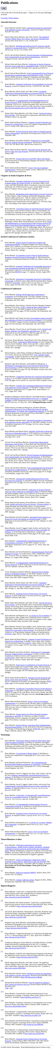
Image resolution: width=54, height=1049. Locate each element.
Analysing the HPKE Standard (28, 342)
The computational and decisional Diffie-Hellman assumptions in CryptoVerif (25, 763)
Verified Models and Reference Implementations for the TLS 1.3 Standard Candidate (28, 398)
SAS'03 (28, 643)
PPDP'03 (18, 272)
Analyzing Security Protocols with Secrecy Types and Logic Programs (28, 150)
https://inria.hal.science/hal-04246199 (17, 897)
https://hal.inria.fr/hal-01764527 (15, 937)
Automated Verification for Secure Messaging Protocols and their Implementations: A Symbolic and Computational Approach (26, 410)
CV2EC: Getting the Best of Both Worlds (33, 307)
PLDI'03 (8, 634)
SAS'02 (25, 669)
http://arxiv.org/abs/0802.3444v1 (15, 1006)
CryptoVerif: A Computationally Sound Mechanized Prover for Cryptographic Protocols (27, 796)
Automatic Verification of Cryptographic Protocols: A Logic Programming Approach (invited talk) (28, 267)
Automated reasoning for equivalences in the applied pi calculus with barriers (28, 29)
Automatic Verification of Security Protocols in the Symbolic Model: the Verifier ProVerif (27, 182)
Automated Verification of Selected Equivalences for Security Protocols (25, 92)
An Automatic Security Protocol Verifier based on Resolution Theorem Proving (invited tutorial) (27, 256)
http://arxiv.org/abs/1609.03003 (15, 968)
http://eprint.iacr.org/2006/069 (33, 1024)
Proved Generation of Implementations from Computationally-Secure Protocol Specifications (28, 456)
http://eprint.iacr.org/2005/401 (34, 1033)
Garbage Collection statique (25, 880)
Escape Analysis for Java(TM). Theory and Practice (33, 159)
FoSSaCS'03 (9, 658)
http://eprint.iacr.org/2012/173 (31, 997)
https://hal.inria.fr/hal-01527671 (27, 957)
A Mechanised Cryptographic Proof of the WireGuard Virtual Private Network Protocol (27, 365)
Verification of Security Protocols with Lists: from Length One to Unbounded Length (28, 65)
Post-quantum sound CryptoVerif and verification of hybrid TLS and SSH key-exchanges (28, 319)
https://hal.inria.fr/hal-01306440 (31, 977)
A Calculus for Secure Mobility (39, 615)
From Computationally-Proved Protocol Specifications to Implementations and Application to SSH (29, 74)
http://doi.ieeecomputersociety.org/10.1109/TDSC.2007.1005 (25, 108)
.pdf (11, 988)
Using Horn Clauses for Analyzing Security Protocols (33, 209)
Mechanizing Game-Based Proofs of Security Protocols (34, 194)
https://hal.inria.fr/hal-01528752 (15, 948)
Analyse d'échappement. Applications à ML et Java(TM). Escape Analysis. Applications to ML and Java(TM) (25, 861)
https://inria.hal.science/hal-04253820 (29, 906)
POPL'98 (36, 729)
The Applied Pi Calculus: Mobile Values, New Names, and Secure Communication (27, 38)
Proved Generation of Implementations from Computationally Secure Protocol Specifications (28, 56)
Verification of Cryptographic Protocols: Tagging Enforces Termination (27, 141)
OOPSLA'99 (44, 718)
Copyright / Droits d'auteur (9, 18)
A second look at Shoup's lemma (26, 753)
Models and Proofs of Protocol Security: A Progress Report (29, 504)
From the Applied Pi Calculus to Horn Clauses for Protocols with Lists (27, 983)
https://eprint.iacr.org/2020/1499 (15, 917)
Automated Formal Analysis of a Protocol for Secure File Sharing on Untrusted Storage (28, 518)
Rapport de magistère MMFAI (26, 872)
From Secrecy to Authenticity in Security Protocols (33, 665)
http (7, 988)
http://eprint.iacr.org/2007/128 (31, 1015)
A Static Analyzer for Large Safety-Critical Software (28, 629)
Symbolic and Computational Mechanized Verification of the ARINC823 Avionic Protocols (28, 386)
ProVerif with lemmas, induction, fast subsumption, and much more (28, 330)
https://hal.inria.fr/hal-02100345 (17, 928)
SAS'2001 (16, 283)
